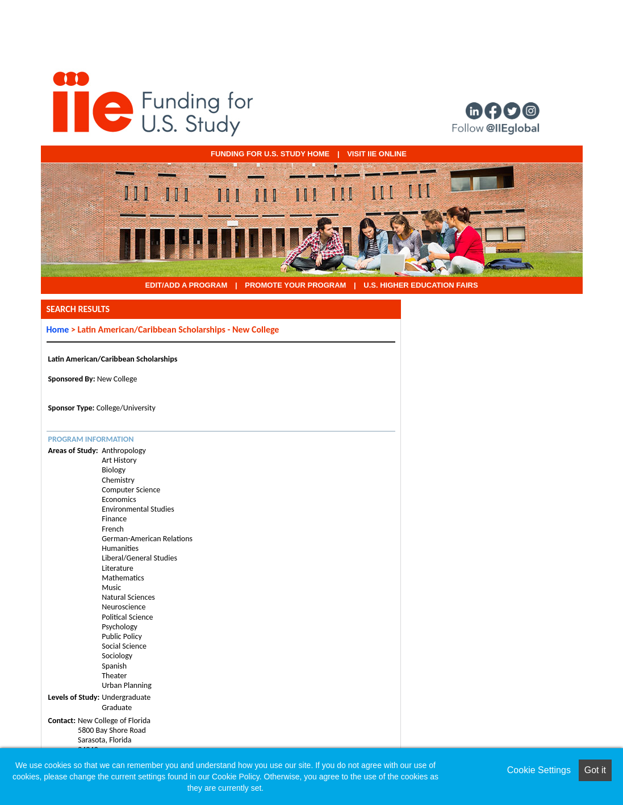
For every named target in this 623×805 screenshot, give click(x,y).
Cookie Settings (539, 770)
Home (58, 329)
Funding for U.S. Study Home (270, 154)
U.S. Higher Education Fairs (420, 285)
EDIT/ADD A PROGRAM (186, 285)
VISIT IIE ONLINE (377, 154)
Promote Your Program (295, 285)
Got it (595, 770)
